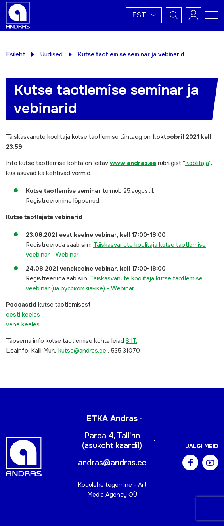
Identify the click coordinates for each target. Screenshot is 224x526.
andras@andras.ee (112, 463)
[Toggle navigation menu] (211, 15)
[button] (144, 15)
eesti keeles (23, 315)
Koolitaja (197, 163)
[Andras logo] (18, 15)
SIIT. (131, 341)
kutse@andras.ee (82, 351)
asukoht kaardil (112, 446)
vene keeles (23, 324)
